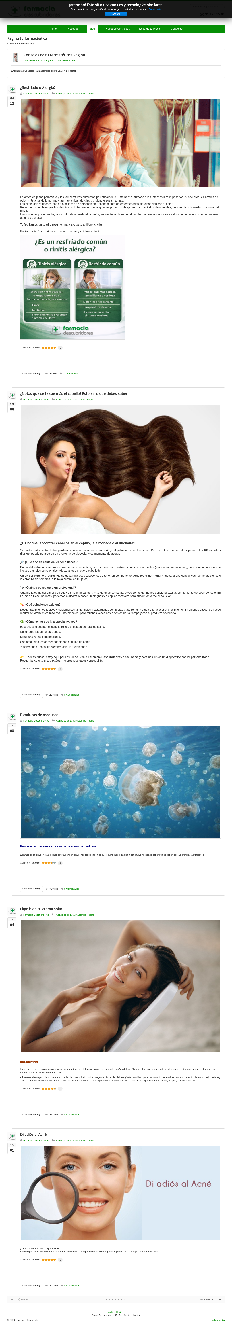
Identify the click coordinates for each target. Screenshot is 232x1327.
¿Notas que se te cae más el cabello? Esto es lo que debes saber (74, 393)
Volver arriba (218, 1320)
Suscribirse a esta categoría (38, 60)
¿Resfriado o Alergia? (37, 87)
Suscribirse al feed (66, 60)
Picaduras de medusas (39, 714)
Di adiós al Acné (33, 1134)
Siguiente (206, 1299)
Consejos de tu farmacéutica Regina (54, 54)
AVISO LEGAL (116, 1312)
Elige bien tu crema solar (41, 908)
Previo (23, 1299)
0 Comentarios (70, 373)
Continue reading (31, 373)
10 (54, 347)
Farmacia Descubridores (36, 93)
